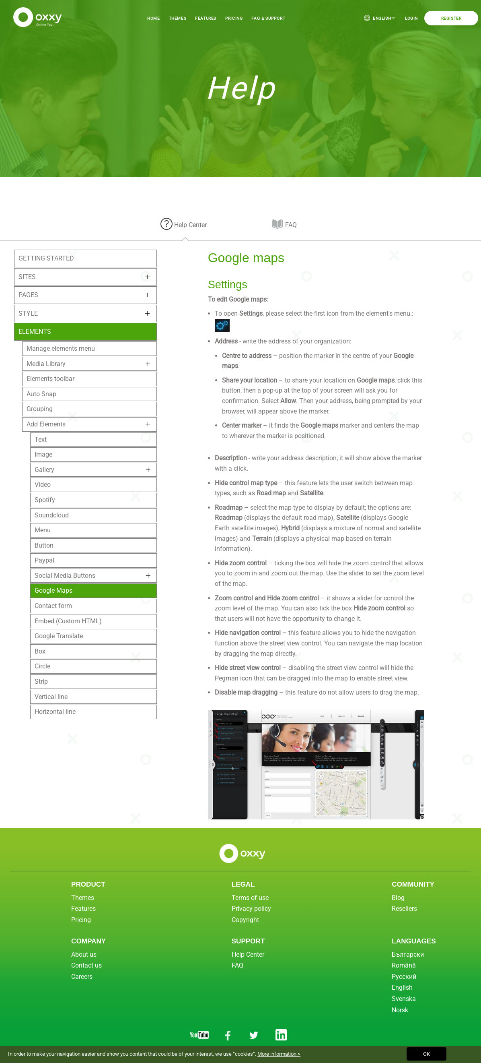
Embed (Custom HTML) (68, 621)
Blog (398, 898)
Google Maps (53, 590)
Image (43, 454)
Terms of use (250, 898)
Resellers (404, 908)
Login (411, 18)
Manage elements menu (61, 348)
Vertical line (51, 697)
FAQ (291, 225)
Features (205, 18)
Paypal (44, 560)
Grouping (40, 409)
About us (84, 954)
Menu (43, 530)
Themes (178, 18)
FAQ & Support (268, 18)
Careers (81, 976)
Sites (27, 277)
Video (43, 484)
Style (28, 313)
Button (44, 545)
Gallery (44, 470)
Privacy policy (251, 908)
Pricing (234, 18)
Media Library (46, 364)
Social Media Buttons (65, 575)
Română (404, 965)
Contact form (53, 606)
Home (153, 18)
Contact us (86, 965)
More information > (278, 1054)
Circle (42, 666)
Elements (34, 331)
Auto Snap (41, 394)
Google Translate (59, 636)
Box (40, 651)
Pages (28, 295)
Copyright (245, 920)
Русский (404, 976)
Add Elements (46, 424)
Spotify (45, 500)
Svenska (404, 999)
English (379, 18)
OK (426, 1054)
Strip (41, 681)
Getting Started (46, 258)
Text (41, 439)
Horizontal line (55, 712)
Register (451, 18)
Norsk (400, 1010)
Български (408, 954)
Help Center (190, 225)
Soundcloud (52, 515)
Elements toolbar (50, 379)
